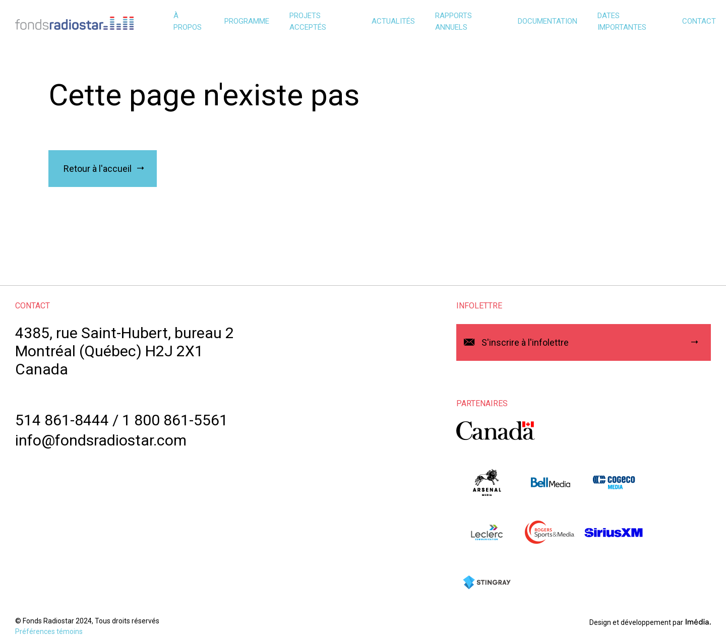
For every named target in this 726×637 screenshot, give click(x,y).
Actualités (393, 21)
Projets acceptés (307, 21)
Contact (699, 21)
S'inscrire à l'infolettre (525, 342)
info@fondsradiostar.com (101, 440)
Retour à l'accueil (98, 168)
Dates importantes (621, 21)
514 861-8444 (62, 420)
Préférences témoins (49, 631)
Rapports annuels (453, 21)
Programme (246, 21)
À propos (187, 21)
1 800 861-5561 (175, 420)
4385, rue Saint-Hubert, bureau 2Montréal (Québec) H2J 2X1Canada (124, 351)
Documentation (547, 21)
